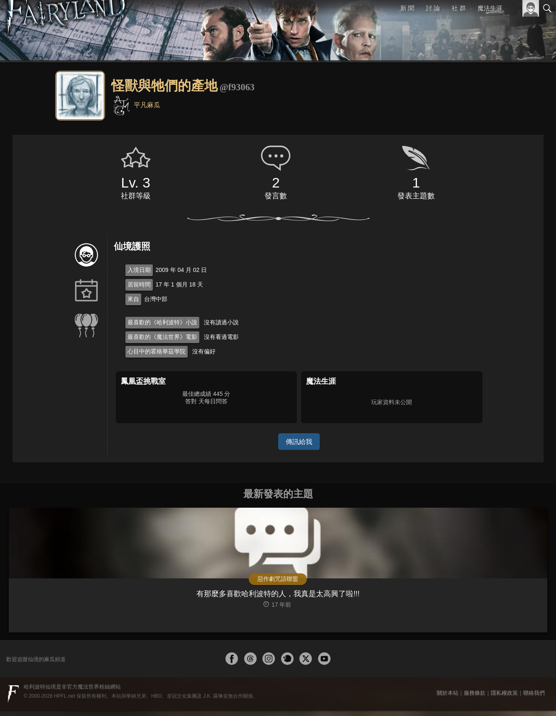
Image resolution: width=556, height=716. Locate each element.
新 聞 (408, 8)
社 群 (459, 8)
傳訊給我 (299, 441)
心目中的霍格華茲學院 (156, 351)
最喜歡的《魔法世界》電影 (162, 336)
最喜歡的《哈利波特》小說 (162, 322)
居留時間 (139, 284)
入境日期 (139, 270)
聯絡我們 (534, 698)
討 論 (433, 8)
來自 (133, 299)
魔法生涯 (490, 8)
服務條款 (474, 698)
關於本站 (447, 698)
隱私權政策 (504, 698)
